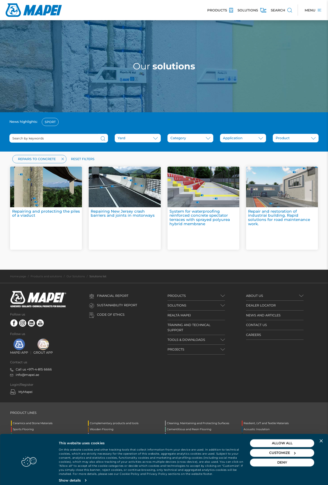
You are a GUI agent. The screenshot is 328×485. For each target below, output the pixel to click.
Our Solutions (75, 276)
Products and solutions (46, 276)
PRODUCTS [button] (176, 296)
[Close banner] (321, 436)
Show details (70, 476)
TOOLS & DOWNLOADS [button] (186, 340)
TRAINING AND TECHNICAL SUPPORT (188, 327)
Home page (18, 276)
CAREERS (253, 335)
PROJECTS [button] (175, 349)
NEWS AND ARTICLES (263, 315)
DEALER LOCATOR (261, 305)
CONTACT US (256, 325)
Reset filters (83, 159)
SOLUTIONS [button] (176, 305)
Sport (50, 122)
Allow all (282, 439)
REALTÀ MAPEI (179, 315)
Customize (282, 448)
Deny (282, 458)
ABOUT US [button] (254, 296)
